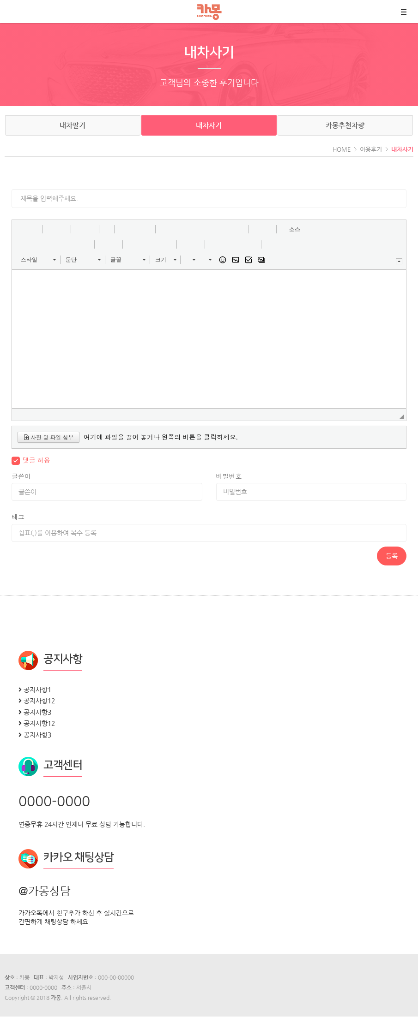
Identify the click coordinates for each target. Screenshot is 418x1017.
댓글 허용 (36, 460)
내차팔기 (72, 125)
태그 (18, 516)
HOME (342, 149)
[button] (22, 229)
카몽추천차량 (345, 125)
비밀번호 (229, 476)
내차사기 (209, 125)
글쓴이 (21, 476)
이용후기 (371, 149)
